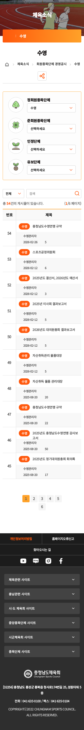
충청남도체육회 (42, 674)
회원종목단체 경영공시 (52, 64)
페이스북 (61, 561)
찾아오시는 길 (42, 549)
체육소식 (23, 64)
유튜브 (23, 561)
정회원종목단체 (38, 100)
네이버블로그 (35, 561)
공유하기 (42, 75)
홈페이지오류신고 (63, 538)
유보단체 (33, 162)
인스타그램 (48, 561)
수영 (9, 36)
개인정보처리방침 (21, 538)
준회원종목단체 (38, 120)
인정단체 (33, 141)
